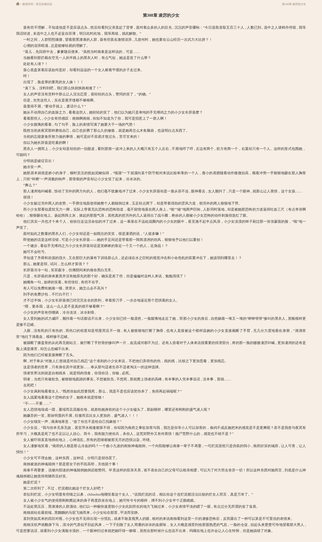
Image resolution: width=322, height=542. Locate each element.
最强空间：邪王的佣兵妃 (37, 4)
